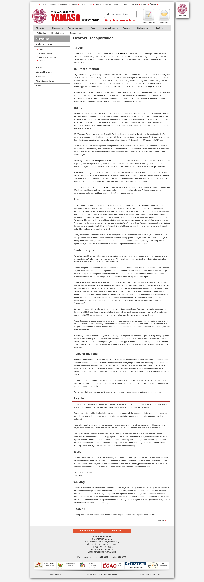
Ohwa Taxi (78, 475)
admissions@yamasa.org (105, 552)
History (41, 61)
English (43, 4)
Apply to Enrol (87, 531)
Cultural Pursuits (44, 72)
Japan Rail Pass (104, 187)
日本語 (82, 4)
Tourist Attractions (45, 81)
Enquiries (116, 531)
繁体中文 (53, 4)
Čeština (153, 4)
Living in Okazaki (57, 33)
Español (74, 4)
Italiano (117, 4)
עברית (161, 4)
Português (63, 4)
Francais (108, 4)
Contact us (182, 15)
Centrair (121, 53)
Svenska (134, 4)
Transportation (45, 53)
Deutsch (98, 4)
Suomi (125, 4)
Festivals (40, 76)
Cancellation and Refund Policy (148, 574)
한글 (90, 4)
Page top (160, 520)
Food (38, 86)
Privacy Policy (55, 574)
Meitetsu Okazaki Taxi (83, 472)
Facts (41, 50)
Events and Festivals (47, 57)
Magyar (144, 4)
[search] (120, 14)
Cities (39, 67)
